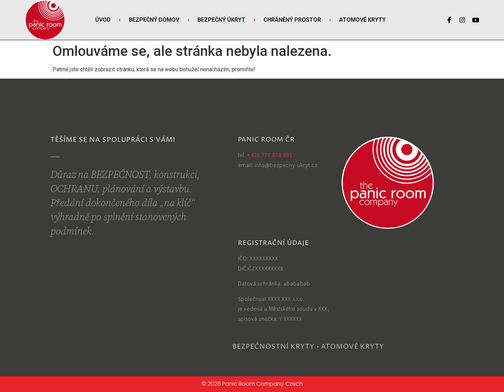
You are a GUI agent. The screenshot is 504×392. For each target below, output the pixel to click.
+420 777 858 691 (270, 154)
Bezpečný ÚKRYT (221, 19)
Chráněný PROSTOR (292, 19)
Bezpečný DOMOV (154, 19)
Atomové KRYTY (362, 19)
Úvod (103, 19)
